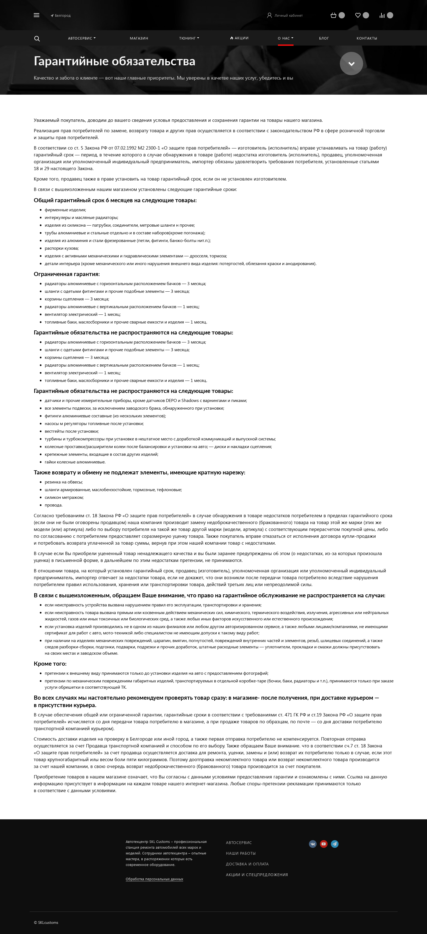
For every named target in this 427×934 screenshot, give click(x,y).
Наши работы (241, 853)
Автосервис (239, 842)
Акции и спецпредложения (257, 874)
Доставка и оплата (247, 864)
